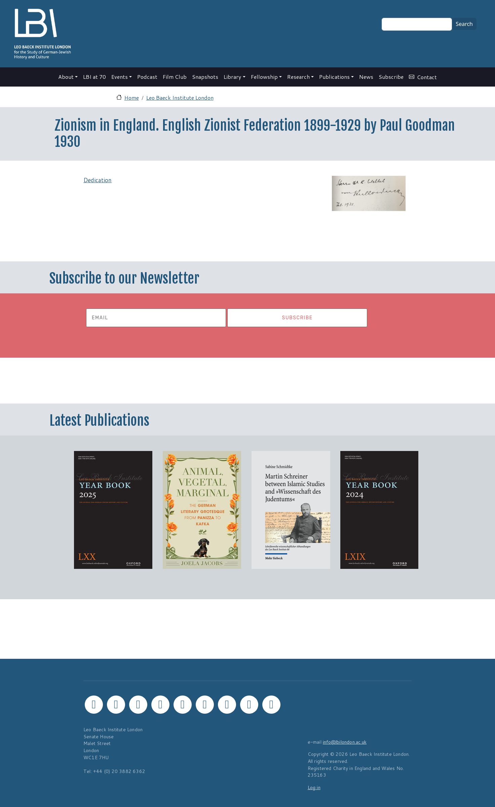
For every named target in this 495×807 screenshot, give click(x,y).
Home (131, 97)
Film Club (175, 76)
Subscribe (391, 76)
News (366, 76)
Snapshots (205, 76)
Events (119, 76)
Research (298, 76)
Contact (427, 77)
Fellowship (264, 76)
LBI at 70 (94, 76)
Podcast (147, 76)
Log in (314, 787)
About (66, 76)
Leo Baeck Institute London (180, 97)
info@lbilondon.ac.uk (345, 742)
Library (232, 76)
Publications (334, 76)
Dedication (97, 180)
